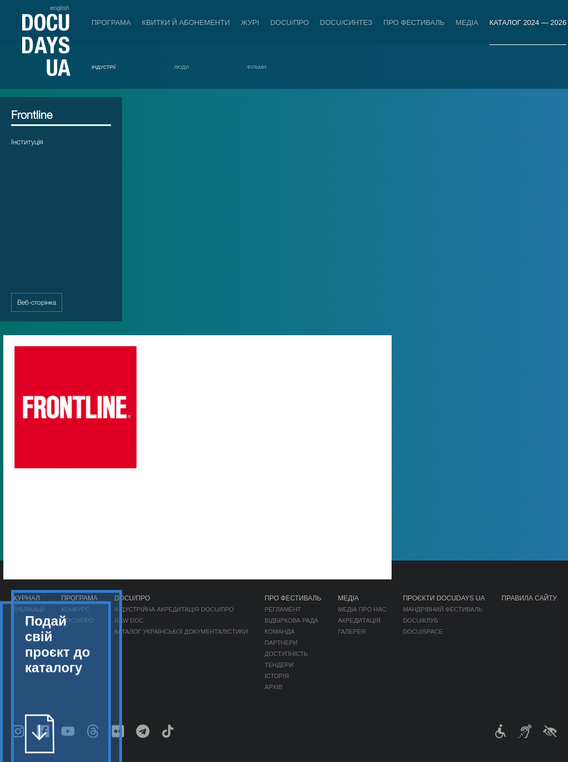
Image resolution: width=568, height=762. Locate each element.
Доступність (286, 653)
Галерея (352, 631)
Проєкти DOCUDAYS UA (444, 598)
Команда (280, 631)
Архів (273, 687)
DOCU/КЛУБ (420, 620)
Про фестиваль (414, 22)
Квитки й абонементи (186, 22)
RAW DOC (129, 620)
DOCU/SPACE (423, 631)
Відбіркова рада (291, 620)
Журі (250, 22)
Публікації (27, 609)
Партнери (281, 642)
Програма (111, 22)
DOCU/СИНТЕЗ (346, 22)
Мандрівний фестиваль (442, 609)
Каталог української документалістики (181, 631)
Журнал (25, 598)
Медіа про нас (362, 609)
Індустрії (104, 67)
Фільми (256, 67)
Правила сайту (529, 598)
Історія (277, 676)
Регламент (283, 609)
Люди (181, 67)
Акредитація (359, 620)
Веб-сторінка (36, 311)
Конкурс (76, 609)
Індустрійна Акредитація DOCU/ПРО (174, 609)
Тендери (279, 665)
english (59, 7)
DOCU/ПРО (289, 22)
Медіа (467, 22)
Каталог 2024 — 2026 (527, 22)
